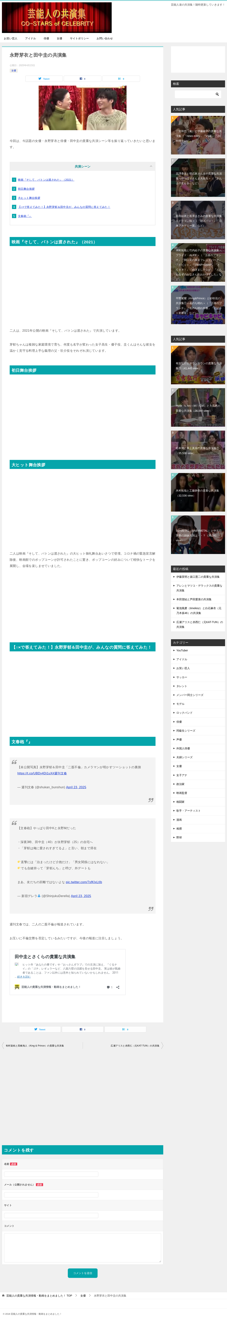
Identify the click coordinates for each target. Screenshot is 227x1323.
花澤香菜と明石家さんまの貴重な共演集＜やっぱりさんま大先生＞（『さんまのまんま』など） (199, 178)
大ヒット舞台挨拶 (29, 197)
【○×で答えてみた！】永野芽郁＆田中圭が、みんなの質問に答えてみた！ (64, 206)
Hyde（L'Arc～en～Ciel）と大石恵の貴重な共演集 (198, 408)
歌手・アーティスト (188, 810)
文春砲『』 (25, 216)
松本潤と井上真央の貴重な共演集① (197, 450)
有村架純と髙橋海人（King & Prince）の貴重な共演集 (35, 1045)
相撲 (179, 828)
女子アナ (181, 775)
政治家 (180, 784)
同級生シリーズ (185, 730)
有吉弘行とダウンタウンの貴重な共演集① (199, 366)
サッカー (181, 677)
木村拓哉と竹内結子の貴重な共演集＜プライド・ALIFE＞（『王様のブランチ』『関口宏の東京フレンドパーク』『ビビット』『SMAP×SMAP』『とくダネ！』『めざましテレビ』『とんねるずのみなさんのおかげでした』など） (199, 265)
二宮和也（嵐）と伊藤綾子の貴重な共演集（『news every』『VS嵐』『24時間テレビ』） (199, 136)
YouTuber (182, 650)
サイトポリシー (79, 38)
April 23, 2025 (76, 787)
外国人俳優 (183, 748)
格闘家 (180, 801)
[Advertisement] (83, 604)
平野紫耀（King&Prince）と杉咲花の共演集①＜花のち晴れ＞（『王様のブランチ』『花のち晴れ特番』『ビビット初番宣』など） (199, 306)
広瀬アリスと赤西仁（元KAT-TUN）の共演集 (135, 1045)
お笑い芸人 (10, 38)
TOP (39, 1295)
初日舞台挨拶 (26, 188)
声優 (179, 739)
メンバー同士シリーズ (189, 694)
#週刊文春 (60, 773)
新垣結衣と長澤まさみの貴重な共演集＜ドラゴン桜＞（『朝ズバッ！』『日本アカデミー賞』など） (199, 220)
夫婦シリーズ (184, 757)
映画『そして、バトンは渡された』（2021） (46, 179)
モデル (180, 703)
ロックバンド (184, 712)
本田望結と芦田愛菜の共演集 (194, 599)
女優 (59, 38)
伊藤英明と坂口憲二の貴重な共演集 (198, 576)
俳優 (46, 38)
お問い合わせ (105, 38)
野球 (179, 837)
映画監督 (181, 792)
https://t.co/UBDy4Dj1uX (35, 773)
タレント (181, 686)
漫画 (179, 819)
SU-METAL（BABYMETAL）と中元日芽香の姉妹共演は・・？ (199, 535)
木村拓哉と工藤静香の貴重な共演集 (197, 493)
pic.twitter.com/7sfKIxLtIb (84, 882)
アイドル (30, 38)
